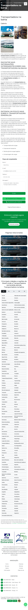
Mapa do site (21, 570)
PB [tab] (8, 291)
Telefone (4, 174)
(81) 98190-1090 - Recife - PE (10, 585)
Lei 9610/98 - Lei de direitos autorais (19, 523)
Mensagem (5, 180)
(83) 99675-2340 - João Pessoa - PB (12, 582)
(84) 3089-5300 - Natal (9, 579)
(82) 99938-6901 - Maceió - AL (11, 587)
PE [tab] (3, 291)
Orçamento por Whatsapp (14, 198)
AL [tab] (14, 291)
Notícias (21, 566)
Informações (7, 570)
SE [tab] (24, 291)
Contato (21, 568)
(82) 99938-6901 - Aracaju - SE (11, 590)
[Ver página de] (3, 242)
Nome (4, 162)
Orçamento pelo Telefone (14, 202)
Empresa (21, 564)
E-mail (4, 168)
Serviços (7, 566)
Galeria (7, 568)
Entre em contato (14, 224)
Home (7, 564)
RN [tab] (19, 291)
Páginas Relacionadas (14, 207)
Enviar (14, 193)
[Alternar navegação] (25, 3)
